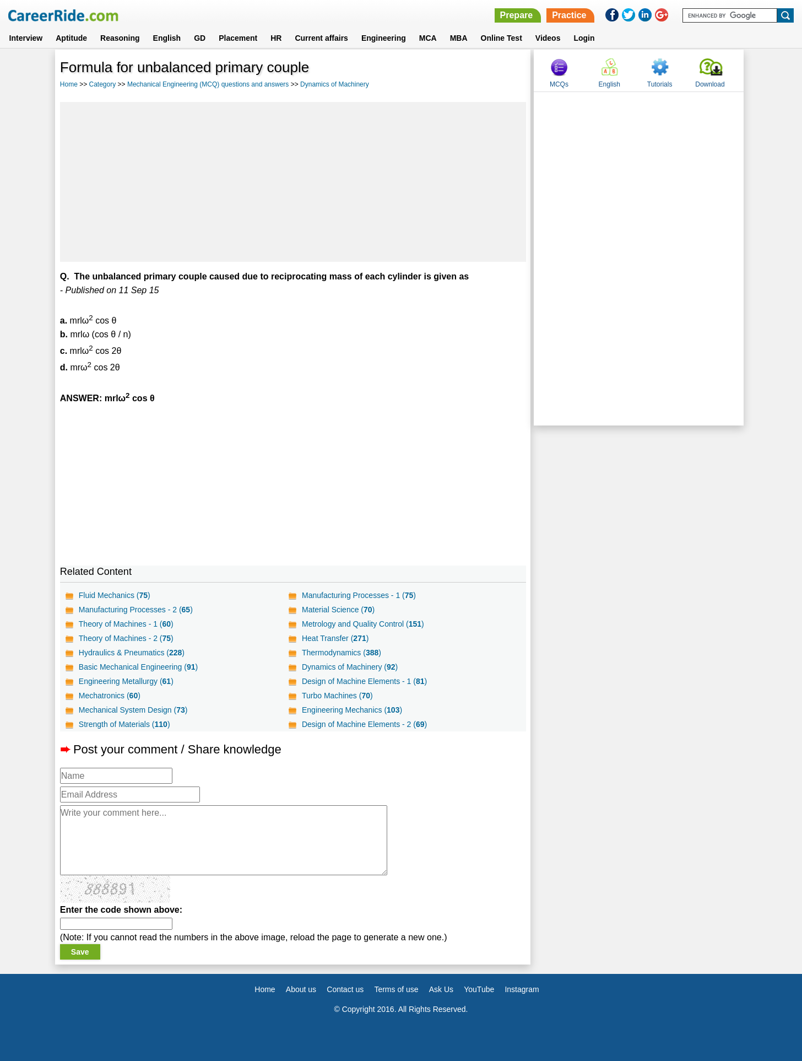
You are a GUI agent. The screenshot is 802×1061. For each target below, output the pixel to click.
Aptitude (71, 38)
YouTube (479, 989)
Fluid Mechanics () (114, 595)
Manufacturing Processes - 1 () (359, 595)
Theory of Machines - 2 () (126, 638)
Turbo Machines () (337, 695)
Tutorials (660, 84)
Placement (238, 38)
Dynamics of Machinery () (350, 667)
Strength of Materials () (124, 724)
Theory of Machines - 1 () (126, 624)
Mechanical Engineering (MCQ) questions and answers (208, 84)
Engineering (383, 38)
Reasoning (120, 38)
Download (709, 84)
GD (199, 38)
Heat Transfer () (335, 638)
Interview (26, 38)
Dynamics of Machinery (334, 84)
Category (102, 84)
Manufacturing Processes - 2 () (136, 609)
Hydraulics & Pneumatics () (132, 652)
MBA (459, 38)
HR (275, 38)
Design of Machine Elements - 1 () (364, 681)
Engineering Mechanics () (352, 709)
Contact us (345, 989)
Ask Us (441, 989)
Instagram (522, 989)
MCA (428, 38)
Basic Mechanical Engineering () (138, 667)
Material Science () (338, 609)
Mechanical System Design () (133, 709)
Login (583, 38)
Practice (569, 15)
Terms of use (396, 989)
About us (301, 989)
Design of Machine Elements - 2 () (364, 724)
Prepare (516, 15)
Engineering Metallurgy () (126, 681)
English (167, 38)
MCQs (559, 84)
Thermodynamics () (341, 652)
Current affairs (321, 38)
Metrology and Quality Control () (363, 624)
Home (69, 84)
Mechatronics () (109, 695)
